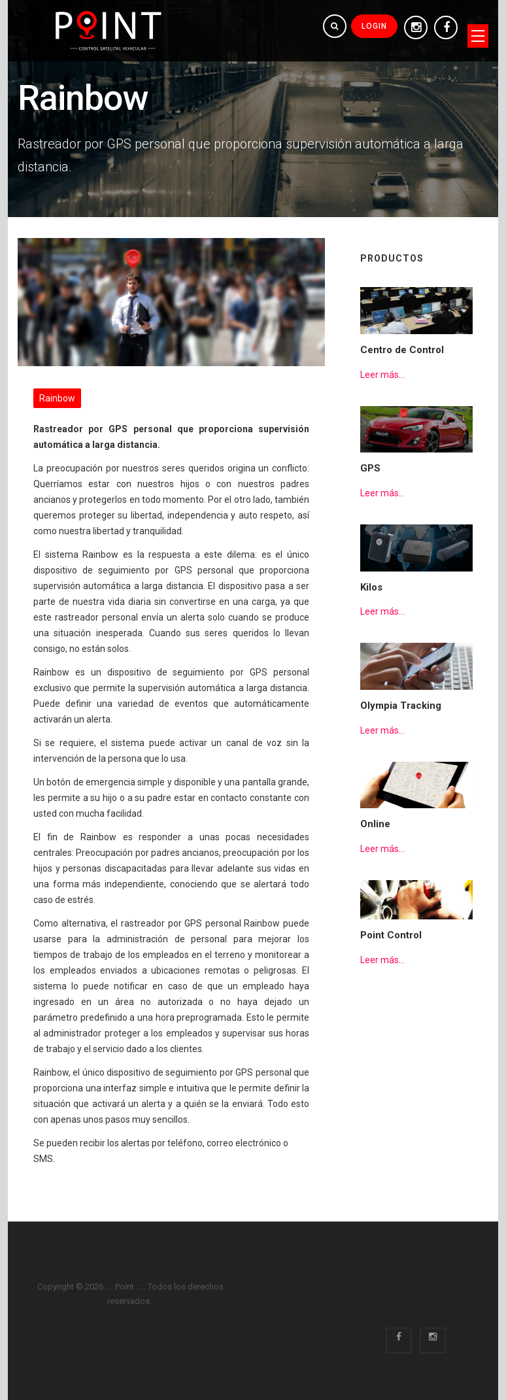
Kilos (371, 587)
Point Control (391, 935)
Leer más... (382, 374)
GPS (370, 468)
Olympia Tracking (400, 705)
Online (375, 824)
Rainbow (57, 398)
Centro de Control (402, 350)
